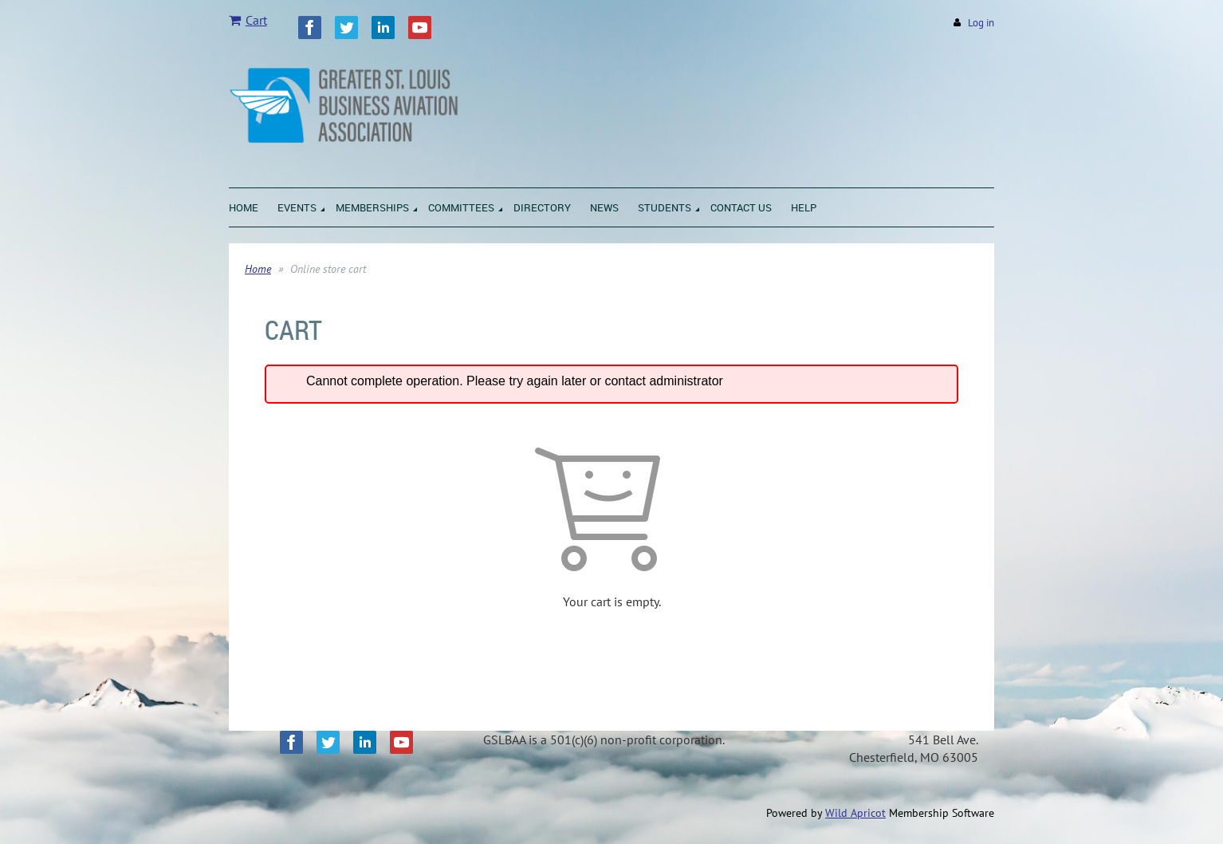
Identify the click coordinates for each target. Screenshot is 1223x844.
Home (258, 269)
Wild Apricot (855, 813)
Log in (981, 23)
